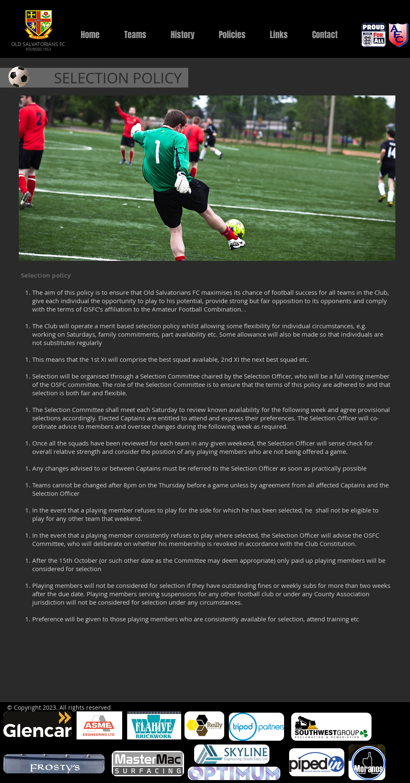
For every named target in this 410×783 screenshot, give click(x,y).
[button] (135, 35)
